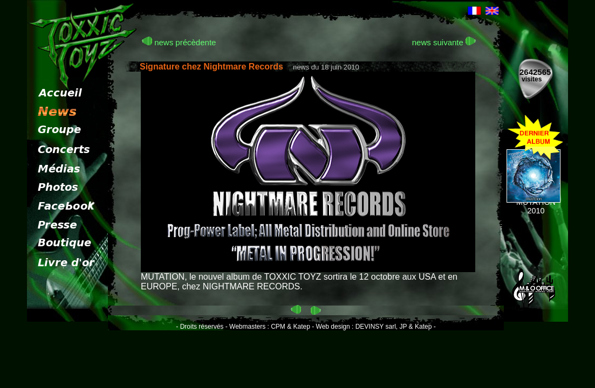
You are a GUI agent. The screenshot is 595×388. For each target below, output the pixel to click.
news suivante (444, 42)
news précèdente (179, 42)
